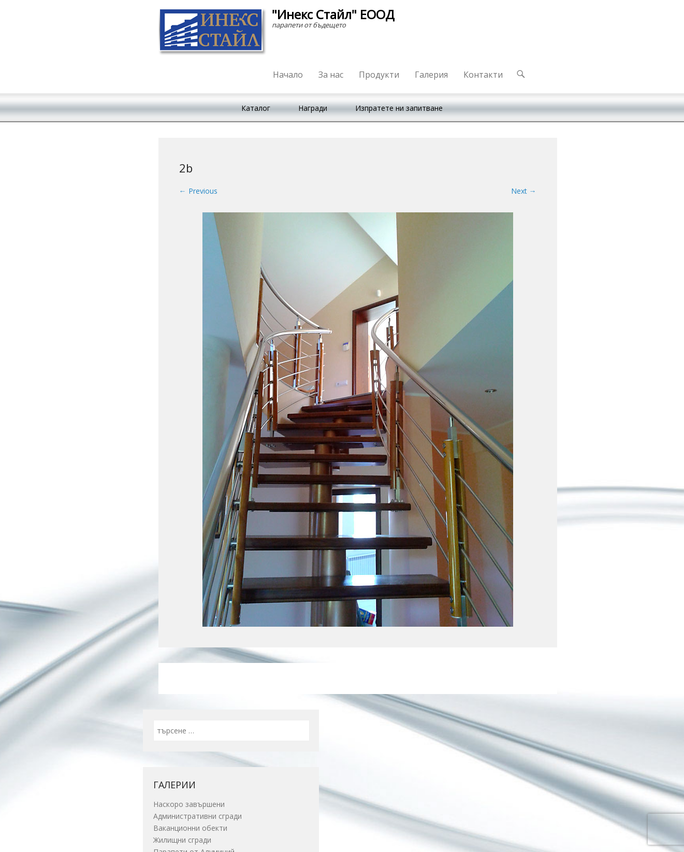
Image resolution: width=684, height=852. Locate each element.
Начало (288, 74)
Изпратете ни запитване (399, 108)
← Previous (198, 191)
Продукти (379, 74)
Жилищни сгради (182, 840)
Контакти (483, 74)
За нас (330, 74)
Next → (523, 191)
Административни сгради (197, 816)
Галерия (431, 74)
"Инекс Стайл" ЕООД (333, 14)
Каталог (255, 108)
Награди (312, 108)
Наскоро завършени (189, 804)
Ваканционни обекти (190, 828)
